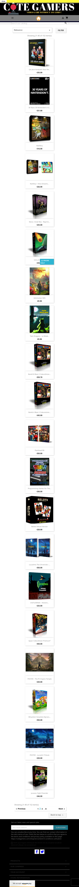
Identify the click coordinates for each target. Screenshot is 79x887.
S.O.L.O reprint (39, 260)
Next (62, 809)
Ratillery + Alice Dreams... (39, 184)
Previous (20, 809)
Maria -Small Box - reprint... (39, 222)
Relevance (32, 30)
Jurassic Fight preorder (39, 793)
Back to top (57, 815)
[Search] (39, 23)
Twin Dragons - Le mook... (39, 336)
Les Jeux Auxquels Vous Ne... (39, 69)
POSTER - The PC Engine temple (40, 679)
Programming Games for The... (39, 488)
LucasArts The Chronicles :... (39, 565)
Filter (61, 30)
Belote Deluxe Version (39, 526)
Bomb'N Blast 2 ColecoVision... (39, 374)
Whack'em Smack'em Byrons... (39, 717)
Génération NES (39, 298)
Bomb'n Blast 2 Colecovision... (39, 412)
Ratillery (39, 146)
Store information (20, 878)
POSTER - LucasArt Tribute (39, 755)
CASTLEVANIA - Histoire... (39, 603)
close (3, 1)
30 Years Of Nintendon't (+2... (39, 107)
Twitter (42, 851)
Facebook (37, 851)
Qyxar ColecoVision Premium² (40, 641)
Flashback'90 (39, 450)
